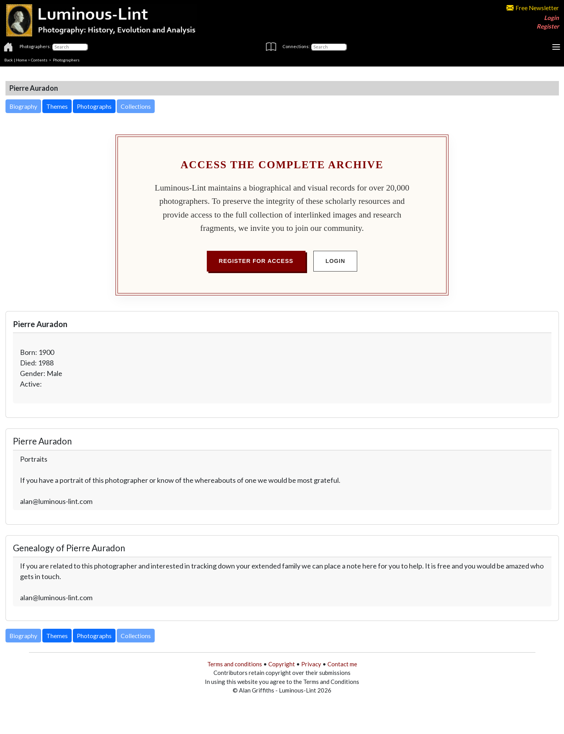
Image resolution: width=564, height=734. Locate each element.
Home (21, 60)
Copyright (281, 663)
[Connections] (329, 47)
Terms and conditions (234, 663)
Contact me (342, 663)
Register (548, 26)
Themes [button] (57, 106)
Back (8, 60)
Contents (39, 60)
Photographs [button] (94, 106)
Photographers (66, 60)
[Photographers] (70, 47)
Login (551, 17)
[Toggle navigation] (556, 47)
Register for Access (256, 261)
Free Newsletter (532, 8)
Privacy (311, 663)
